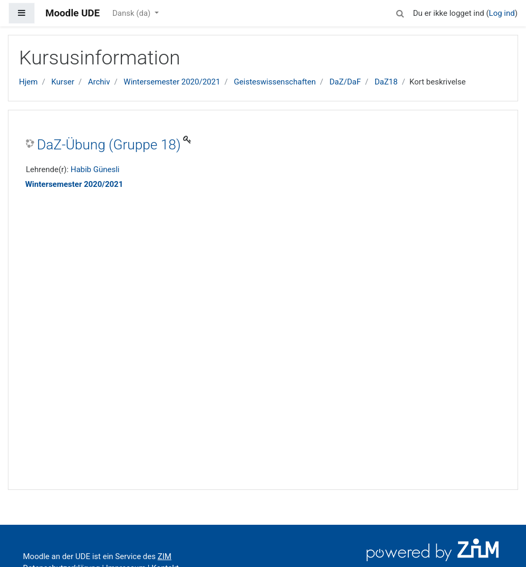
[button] (400, 12)
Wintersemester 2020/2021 (171, 82)
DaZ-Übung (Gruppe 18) (108, 145)
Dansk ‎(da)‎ (132, 13)
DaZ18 (386, 82)
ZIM (164, 556)
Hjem (28, 82)
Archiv (99, 82)
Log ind (502, 13)
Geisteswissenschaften (274, 82)
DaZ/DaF (344, 82)
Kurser (62, 82)
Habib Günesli (95, 169)
